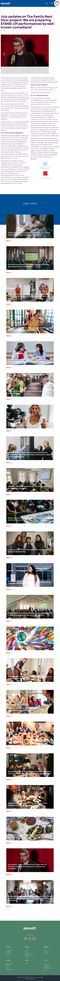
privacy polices (30, 979)
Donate (45, 963)
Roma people (9, 963)
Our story (27, 950)
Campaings (46, 965)
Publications (47, 951)
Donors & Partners (29, 955)
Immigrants (8, 965)
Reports (46, 953)
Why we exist (9, 950)
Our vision (8, 951)
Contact (27, 956)
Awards (26, 953)
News (7, 966)
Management (47, 966)
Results (8, 968)
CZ (52, 3)
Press (45, 950)
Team (26, 951)
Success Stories (10, 969)
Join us (26, 963)
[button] (47, 3)
